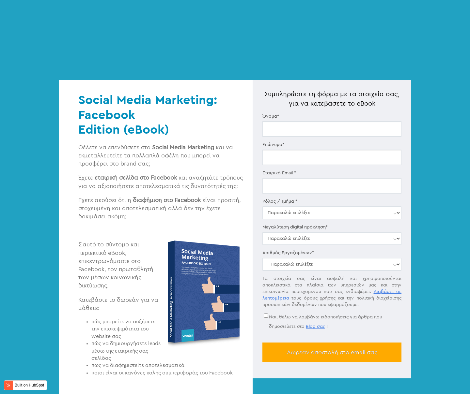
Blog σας (315, 284)
